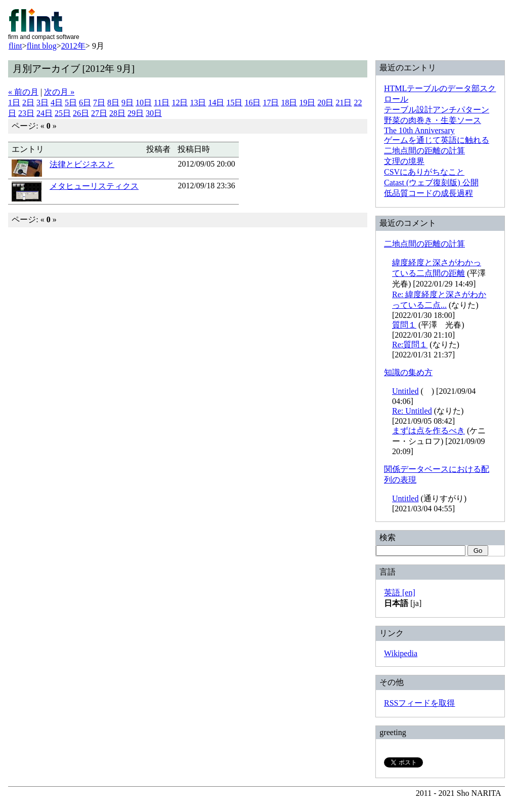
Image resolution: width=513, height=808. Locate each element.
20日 (325, 102)
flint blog (42, 46)
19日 (307, 102)
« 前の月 (23, 92)
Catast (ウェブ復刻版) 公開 (431, 182)
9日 (127, 102)
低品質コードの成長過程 (428, 193)
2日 (28, 102)
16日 (252, 102)
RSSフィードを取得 (419, 703)
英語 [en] (399, 592)
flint (15, 46)
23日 (26, 113)
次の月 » (59, 92)
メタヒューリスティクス (94, 186)
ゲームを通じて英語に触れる (436, 140)
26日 (81, 113)
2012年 (73, 46)
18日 (289, 102)
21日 (343, 102)
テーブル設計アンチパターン (436, 109)
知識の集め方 (408, 372)
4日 (57, 102)
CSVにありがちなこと (424, 172)
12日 (180, 102)
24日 (44, 113)
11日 (161, 102)
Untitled (405, 391)
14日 (216, 102)
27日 (99, 113)
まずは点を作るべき (428, 430)
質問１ (404, 324)
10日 (144, 102)
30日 (154, 113)
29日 (135, 113)
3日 (42, 102)
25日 (63, 113)
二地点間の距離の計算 (424, 150)
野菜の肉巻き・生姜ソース (432, 120)
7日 (99, 102)
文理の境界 (404, 161)
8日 (113, 102)
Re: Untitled (412, 411)
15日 (234, 102)
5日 (71, 102)
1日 (14, 102)
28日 (117, 113)
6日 (85, 102)
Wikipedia (400, 653)
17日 (271, 102)
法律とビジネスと (82, 164)
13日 (198, 102)
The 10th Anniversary (419, 130)
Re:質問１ (410, 344)
